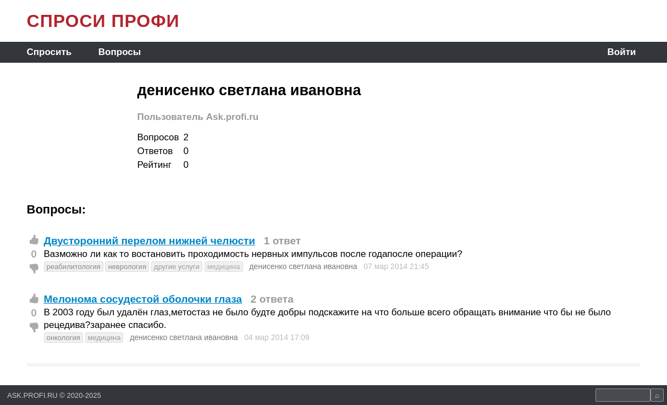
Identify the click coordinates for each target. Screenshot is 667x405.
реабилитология (74, 266)
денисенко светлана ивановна (303, 266)
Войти (622, 52)
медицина (223, 266)
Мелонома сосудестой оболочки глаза (143, 299)
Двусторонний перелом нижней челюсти (149, 241)
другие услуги (177, 266)
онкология (63, 337)
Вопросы (119, 52)
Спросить (49, 52)
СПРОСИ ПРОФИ (103, 21)
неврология (127, 266)
